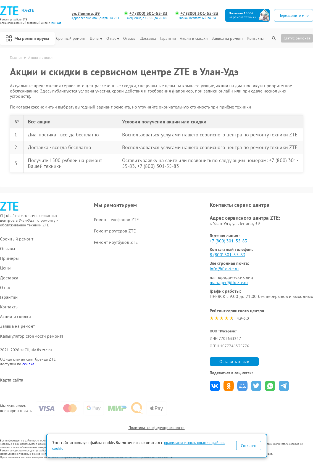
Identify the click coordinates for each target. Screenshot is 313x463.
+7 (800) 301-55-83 (148, 13)
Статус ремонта (297, 38)
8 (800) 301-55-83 (227, 254)
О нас (112, 38)
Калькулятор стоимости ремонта (32, 336)
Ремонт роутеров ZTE (115, 231)
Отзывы (129, 38)
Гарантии (168, 38)
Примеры (9, 258)
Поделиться (215, 386)
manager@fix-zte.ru (229, 282)
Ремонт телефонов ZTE (116, 219)
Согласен (248, 445)
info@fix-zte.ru (224, 268)
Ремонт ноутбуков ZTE (116, 242)
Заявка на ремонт (227, 38)
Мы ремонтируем (27, 38)
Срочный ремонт (71, 38)
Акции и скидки (193, 38)
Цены (96, 38)
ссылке (28, 363)
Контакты (255, 38)
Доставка (148, 38)
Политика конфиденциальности (156, 427)
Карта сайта (11, 380)
